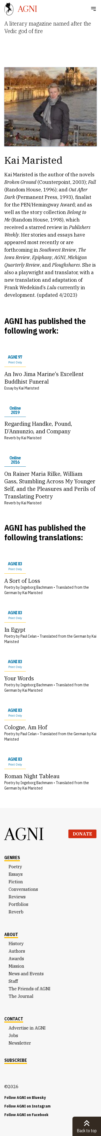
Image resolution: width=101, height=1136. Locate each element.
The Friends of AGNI (29, 988)
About (11, 934)
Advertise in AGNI (27, 1028)
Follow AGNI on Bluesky (25, 1097)
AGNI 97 (15, 359)
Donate (82, 834)
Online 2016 (15, 460)
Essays (16, 874)
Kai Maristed (29, 388)
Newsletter (20, 1043)
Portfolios (18, 904)
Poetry (15, 866)
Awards (16, 958)
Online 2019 (15, 410)
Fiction (16, 881)
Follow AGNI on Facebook (26, 1114)
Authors (17, 951)
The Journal (21, 996)
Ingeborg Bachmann (36, 587)
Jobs (13, 1035)
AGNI (24, 834)
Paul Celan (28, 636)
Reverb (16, 911)
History (16, 943)
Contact (13, 1018)
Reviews (17, 896)
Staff (13, 981)
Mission (16, 966)
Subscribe (15, 1060)
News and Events (26, 973)
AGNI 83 (15, 566)
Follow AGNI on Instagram (27, 1106)
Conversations (23, 889)
